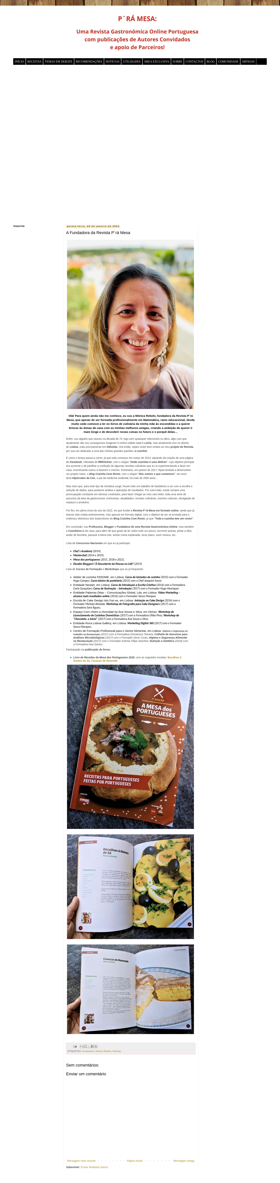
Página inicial (134, 1160)
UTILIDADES (132, 61)
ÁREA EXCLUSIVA (156, 61)
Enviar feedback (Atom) (94, 1167)
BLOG (211, 61)
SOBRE (177, 61)
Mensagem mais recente (81, 1160)
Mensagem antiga (184, 1160)
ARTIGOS (248, 61)
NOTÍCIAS (113, 61)
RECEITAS (34, 61)
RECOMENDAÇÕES (89, 61)
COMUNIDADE (228, 61)
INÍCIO (19, 61)
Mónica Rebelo (103, 1051)
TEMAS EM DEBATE (58, 61)
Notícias (117, 1051)
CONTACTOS (194, 61)
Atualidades (88, 1051)
